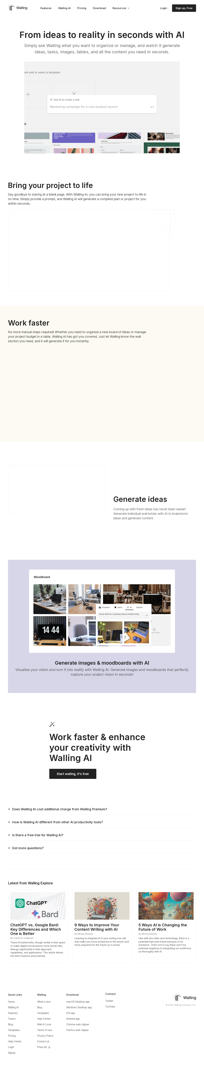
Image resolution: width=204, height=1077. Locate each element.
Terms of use (44, 1030)
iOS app (70, 1013)
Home (11, 1002)
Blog (10, 1025)
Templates (14, 1030)
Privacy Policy (45, 1036)
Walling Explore (40, 884)
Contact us (43, 1042)
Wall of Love (44, 1025)
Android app (73, 1019)
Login (163, 8)
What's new (44, 1002)
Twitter (109, 1001)
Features (46, 8)
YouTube (110, 1007)
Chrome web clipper (77, 1025)
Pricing (81, 8)
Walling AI (64, 8)
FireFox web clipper (77, 1030)
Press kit (42, 1047)
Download (99, 8)
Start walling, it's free (72, 774)
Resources (119, 8)
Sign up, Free (184, 8)
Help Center (14, 1042)
